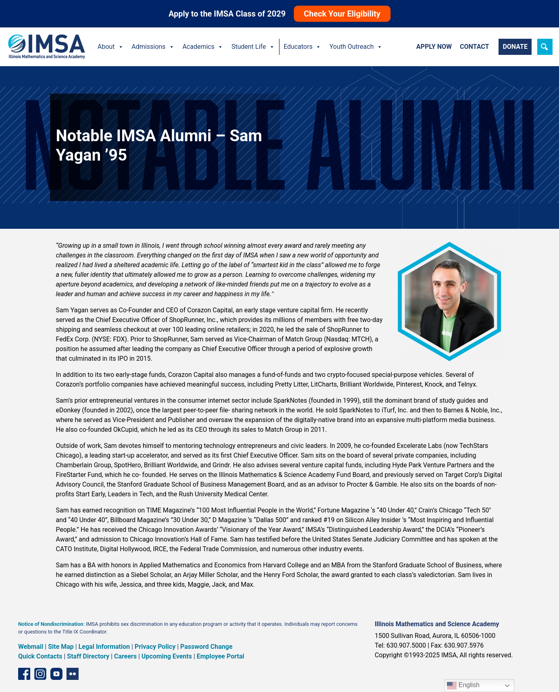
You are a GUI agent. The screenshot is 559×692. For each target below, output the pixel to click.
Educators (303, 47)
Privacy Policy (155, 646)
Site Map (61, 646)
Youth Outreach (355, 47)
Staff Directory (88, 656)
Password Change (206, 646)
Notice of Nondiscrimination (50, 624)
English (463, 685)
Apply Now (434, 46)
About (111, 47)
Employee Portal (220, 656)
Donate (515, 46)
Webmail (30, 646)
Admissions (153, 47)
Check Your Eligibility (342, 14)
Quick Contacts (40, 656)
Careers (125, 656)
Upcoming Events (166, 656)
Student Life (252, 47)
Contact (474, 46)
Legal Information (104, 646)
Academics (203, 47)
